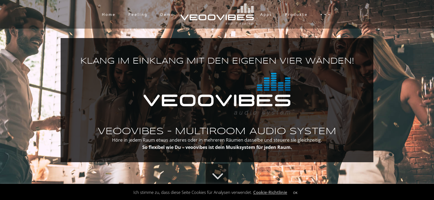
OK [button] (295, 193)
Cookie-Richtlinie (270, 192)
